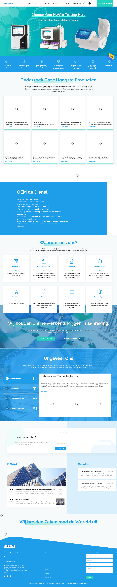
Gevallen (66, 3)
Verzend (89, 577)
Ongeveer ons (32, 3)
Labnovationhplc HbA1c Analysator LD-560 (93, 471)
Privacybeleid (48, 577)
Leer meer (44, 391)
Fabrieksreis (48, 561)
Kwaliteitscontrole (49, 565)
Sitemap (47, 573)
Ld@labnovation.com (10, 557)
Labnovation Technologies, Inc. (60, 376)
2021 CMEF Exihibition (22, 499)
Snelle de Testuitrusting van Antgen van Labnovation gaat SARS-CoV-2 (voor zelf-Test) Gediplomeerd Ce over (36, 489)
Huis (21, 3)
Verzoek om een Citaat (104, 3)
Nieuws (55, 3)
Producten (45, 3)
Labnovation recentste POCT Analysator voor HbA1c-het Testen (97, 484)
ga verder (61, 449)
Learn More (9, 126)
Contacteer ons (78, 3)
